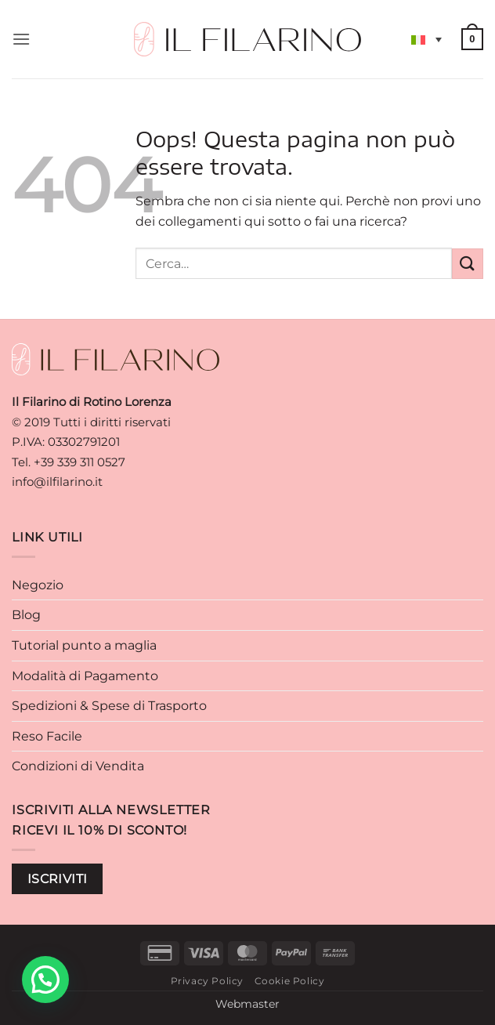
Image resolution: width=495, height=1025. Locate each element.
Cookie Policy (290, 981)
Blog (26, 614)
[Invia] (467, 263)
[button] (21, 39)
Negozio (37, 585)
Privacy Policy (207, 981)
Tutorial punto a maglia (84, 645)
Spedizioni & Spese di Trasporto (109, 705)
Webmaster (247, 1004)
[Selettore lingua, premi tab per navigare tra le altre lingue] (426, 39)
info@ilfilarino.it (57, 481)
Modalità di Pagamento (85, 675)
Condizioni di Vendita (78, 766)
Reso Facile (47, 736)
